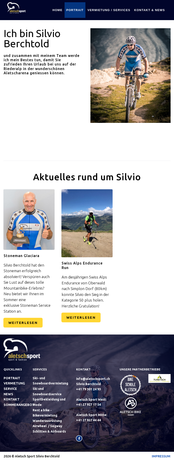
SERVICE (10, 389)
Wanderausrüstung (47, 419)
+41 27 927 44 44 (89, 420)
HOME (58, 10)
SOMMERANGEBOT (19, 404)
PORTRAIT (75, 10)
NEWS (8, 394)
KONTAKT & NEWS (149, 10)
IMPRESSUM (161, 456)
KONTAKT (11, 399)
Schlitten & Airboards (49, 430)
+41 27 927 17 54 (88, 405)
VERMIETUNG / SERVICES (108, 10)
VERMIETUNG (14, 384)
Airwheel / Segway (47, 424)
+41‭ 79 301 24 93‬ (88, 390)
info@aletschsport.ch (92, 380)
